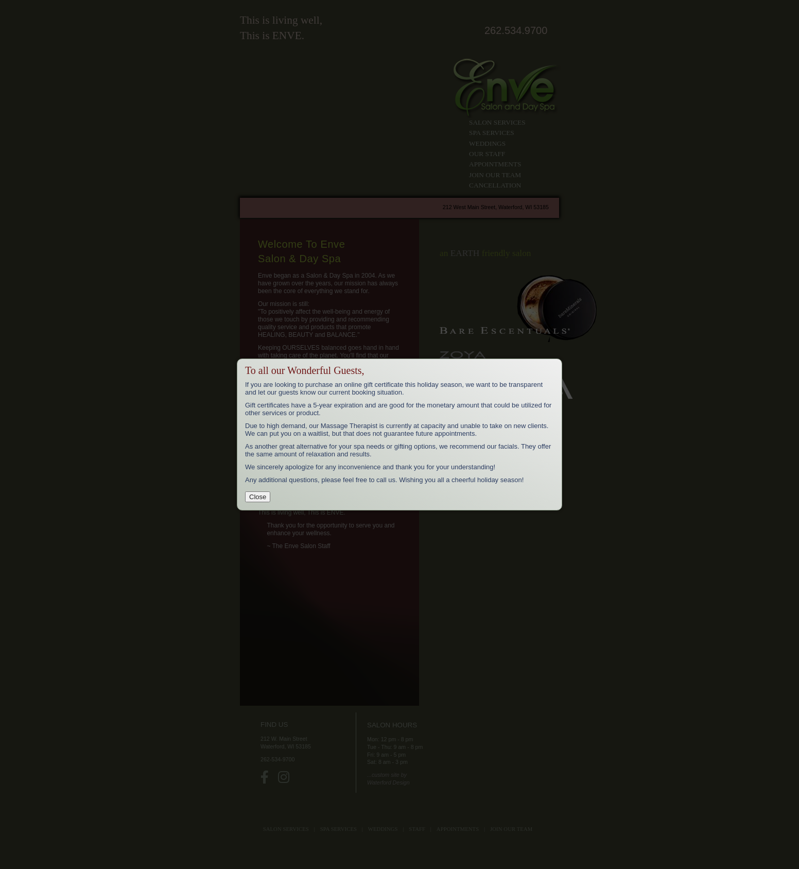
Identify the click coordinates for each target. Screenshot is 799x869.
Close (257, 497)
